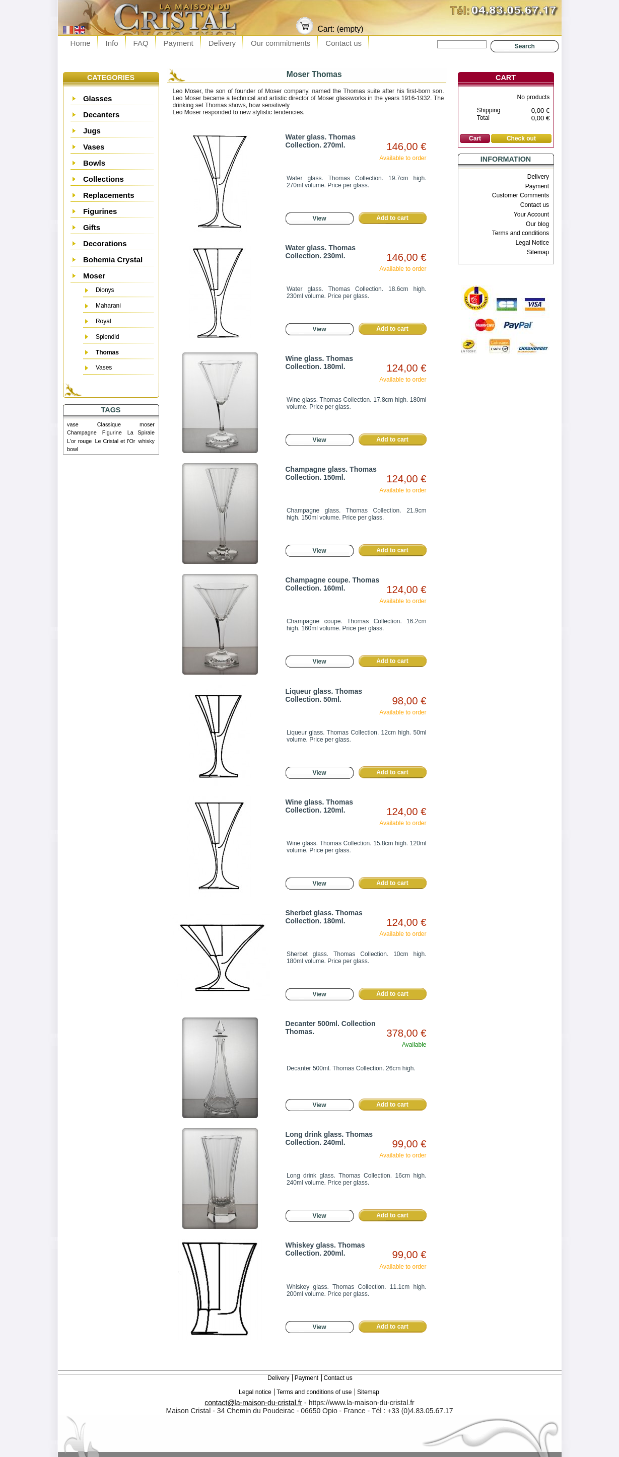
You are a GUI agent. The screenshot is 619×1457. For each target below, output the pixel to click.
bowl (72, 449)
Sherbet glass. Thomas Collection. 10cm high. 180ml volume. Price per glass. (357, 958)
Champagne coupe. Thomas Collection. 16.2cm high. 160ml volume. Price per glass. (357, 625)
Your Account (531, 214)
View (319, 218)
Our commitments (280, 43)
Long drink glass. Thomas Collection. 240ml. (329, 1138)
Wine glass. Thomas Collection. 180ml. (319, 362)
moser (147, 424)
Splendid (107, 336)
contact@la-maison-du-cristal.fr (253, 1403)
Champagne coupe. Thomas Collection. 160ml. (333, 584)
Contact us (343, 43)
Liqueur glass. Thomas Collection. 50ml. (324, 695)
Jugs (92, 130)
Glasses (97, 98)
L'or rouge (79, 441)
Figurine (112, 432)
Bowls (94, 163)
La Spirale (141, 432)
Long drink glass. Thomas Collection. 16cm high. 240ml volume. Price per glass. (357, 1179)
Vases (94, 146)
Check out (521, 138)
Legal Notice (532, 242)
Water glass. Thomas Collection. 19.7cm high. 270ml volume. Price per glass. (357, 182)
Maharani (108, 305)
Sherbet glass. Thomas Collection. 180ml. (324, 917)
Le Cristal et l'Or (115, 441)
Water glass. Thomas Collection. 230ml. (321, 252)
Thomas (107, 352)
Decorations (105, 243)
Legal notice (255, 1392)
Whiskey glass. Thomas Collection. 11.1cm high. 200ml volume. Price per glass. (357, 1290)
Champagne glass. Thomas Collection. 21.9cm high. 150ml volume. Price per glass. (357, 514)
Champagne (82, 432)
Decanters (101, 114)
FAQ (141, 43)
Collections (103, 179)
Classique (109, 424)
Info (112, 43)
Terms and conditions (520, 233)
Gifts (91, 227)
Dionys (105, 290)
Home (81, 43)
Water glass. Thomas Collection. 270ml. (321, 141)
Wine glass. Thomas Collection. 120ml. (319, 806)
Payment (178, 43)
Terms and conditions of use (314, 1392)
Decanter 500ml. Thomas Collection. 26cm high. (351, 1068)
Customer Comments (520, 195)
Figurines (100, 211)
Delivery (222, 43)
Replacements (108, 195)
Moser (94, 275)
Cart (506, 78)
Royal (103, 321)
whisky (147, 441)
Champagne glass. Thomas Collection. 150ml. (331, 473)
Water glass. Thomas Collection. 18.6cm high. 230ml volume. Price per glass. (357, 292)
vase (73, 424)
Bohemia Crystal (113, 259)
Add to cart (392, 218)
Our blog (537, 224)
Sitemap (538, 252)
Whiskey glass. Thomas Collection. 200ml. (325, 1249)
